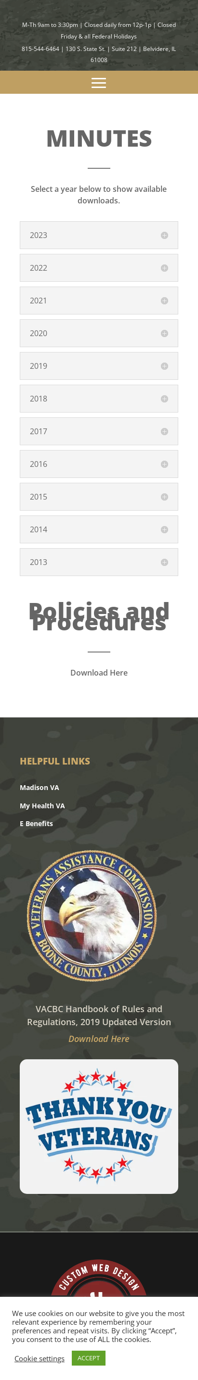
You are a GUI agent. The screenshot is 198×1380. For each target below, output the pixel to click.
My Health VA (42, 805)
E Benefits (36, 823)
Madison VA (39, 787)
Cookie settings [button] (39, 1358)
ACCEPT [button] (89, 1358)
